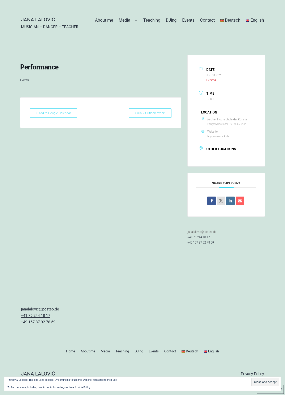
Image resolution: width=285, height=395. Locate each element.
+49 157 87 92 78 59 (200, 242)
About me (104, 20)
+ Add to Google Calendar (53, 113)
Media (124, 20)
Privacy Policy (252, 374)
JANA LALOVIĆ (38, 20)
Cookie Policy (82, 387)
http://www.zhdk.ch (218, 136)
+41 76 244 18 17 (198, 237)
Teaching (151, 20)
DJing (171, 20)
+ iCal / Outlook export (150, 113)
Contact (207, 20)
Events (188, 20)
